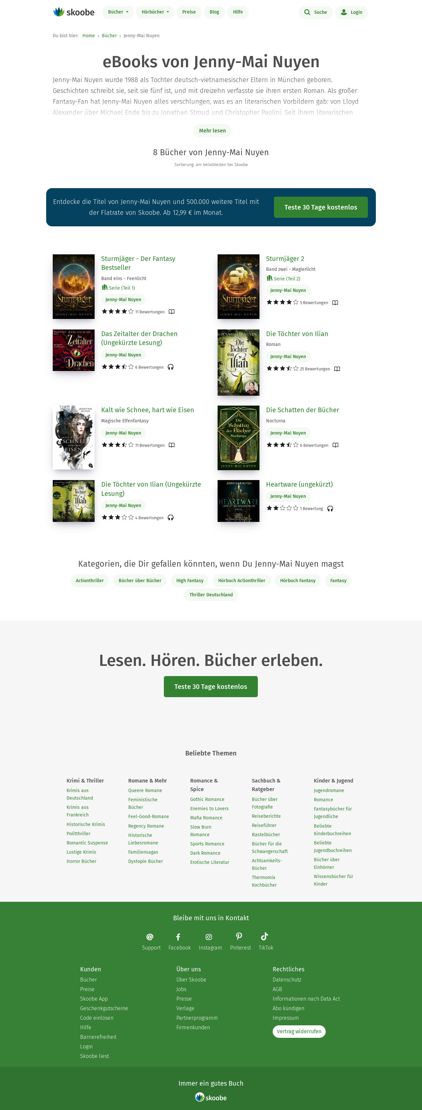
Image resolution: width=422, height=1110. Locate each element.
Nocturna (276, 421)
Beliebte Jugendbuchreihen (333, 846)
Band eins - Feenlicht (123, 278)
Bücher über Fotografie (265, 803)
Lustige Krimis (81, 852)
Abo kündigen (288, 1008)
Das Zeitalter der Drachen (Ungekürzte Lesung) (139, 338)
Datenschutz (287, 980)
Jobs (181, 989)
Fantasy (338, 580)
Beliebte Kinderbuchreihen (332, 830)
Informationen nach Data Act (306, 999)
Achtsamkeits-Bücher (267, 864)
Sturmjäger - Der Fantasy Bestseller (138, 263)
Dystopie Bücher (145, 861)
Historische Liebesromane (143, 839)
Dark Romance (205, 853)
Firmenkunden (193, 1027)
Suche (315, 12)
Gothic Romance (207, 799)
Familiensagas (143, 852)
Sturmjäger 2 (285, 259)
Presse (184, 999)
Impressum (286, 1018)
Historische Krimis (86, 824)
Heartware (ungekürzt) (299, 484)
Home (88, 36)
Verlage (185, 1008)
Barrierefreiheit (98, 1037)
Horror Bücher (81, 861)
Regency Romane (146, 826)
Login (351, 12)
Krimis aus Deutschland (80, 794)
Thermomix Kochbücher (264, 881)
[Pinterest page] (243, 942)
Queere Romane (145, 790)
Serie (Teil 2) (283, 278)
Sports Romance (207, 844)
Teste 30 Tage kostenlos (321, 207)
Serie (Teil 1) (118, 288)
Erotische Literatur (209, 862)
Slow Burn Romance (200, 831)
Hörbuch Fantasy (298, 580)
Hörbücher (154, 12)
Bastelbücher (266, 835)
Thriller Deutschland (211, 595)
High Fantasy (189, 580)
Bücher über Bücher (140, 580)
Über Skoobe (191, 980)
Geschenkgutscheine (104, 1008)
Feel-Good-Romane (148, 816)
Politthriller (78, 834)
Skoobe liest (94, 1056)
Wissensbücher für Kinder (333, 880)
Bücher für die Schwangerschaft (270, 847)
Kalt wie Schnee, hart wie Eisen (147, 410)
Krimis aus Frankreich (78, 811)
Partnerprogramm (197, 1018)
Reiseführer (264, 825)
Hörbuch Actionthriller (241, 580)
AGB (277, 989)
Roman (273, 344)
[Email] (154, 942)
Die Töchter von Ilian (297, 334)
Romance (323, 800)
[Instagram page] (214, 942)
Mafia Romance (206, 818)
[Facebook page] (182, 942)
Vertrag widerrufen (299, 1031)
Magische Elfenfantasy (125, 421)
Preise (189, 12)
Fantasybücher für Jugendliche (333, 812)
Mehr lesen (212, 131)
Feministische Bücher (143, 803)
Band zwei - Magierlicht (291, 269)
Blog (214, 12)
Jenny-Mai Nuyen (123, 299)
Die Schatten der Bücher (302, 410)
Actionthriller (90, 580)
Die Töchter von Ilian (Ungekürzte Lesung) (151, 489)
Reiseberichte (266, 816)
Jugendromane (329, 790)
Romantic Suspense (87, 843)
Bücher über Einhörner (327, 863)
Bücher (116, 12)
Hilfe (238, 12)
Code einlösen (96, 1018)
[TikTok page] (269, 942)
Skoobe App (94, 999)
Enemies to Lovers (209, 808)
